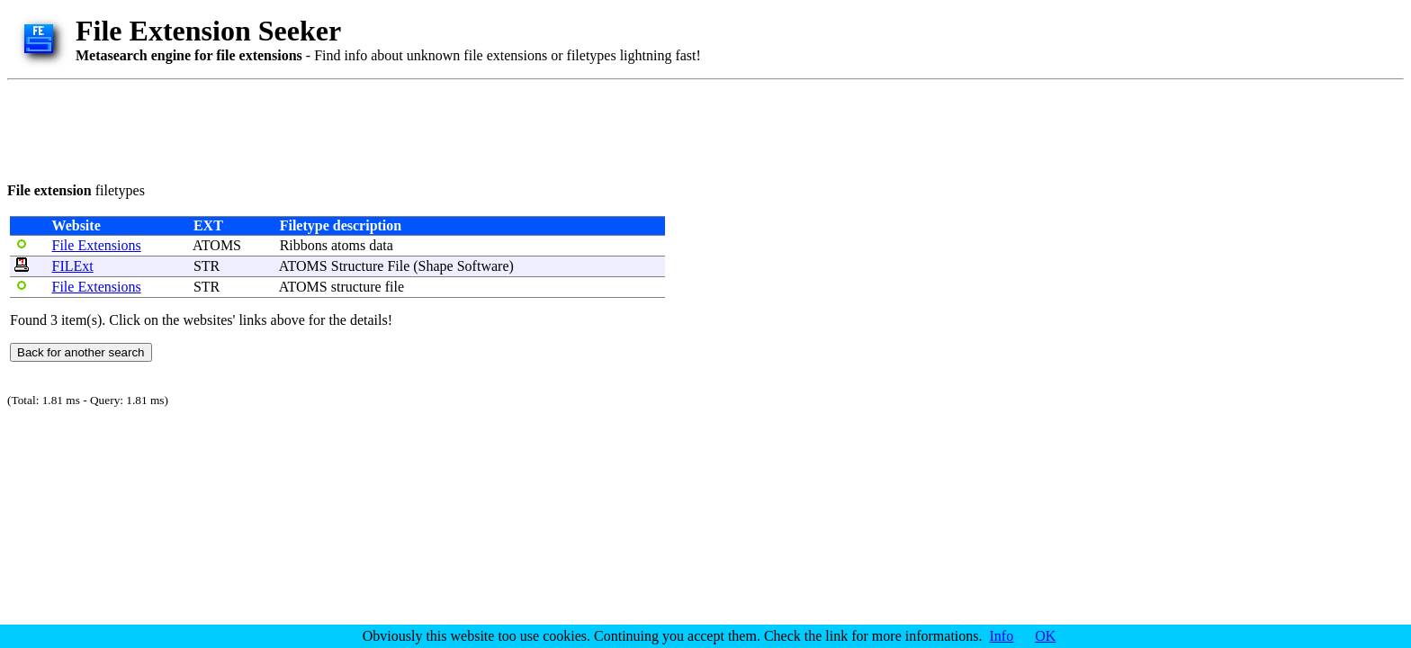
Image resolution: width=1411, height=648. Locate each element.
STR (206, 266)
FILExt (73, 266)
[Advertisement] (334, 127)
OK (1045, 636)
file (394, 286)
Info (1002, 636)
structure (356, 286)
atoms (348, 245)
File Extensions (96, 245)
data (381, 245)
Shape (436, 266)
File (398, 266)
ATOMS (217, 245)
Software (483, 266)
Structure (357, 266)
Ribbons (304, 245)
